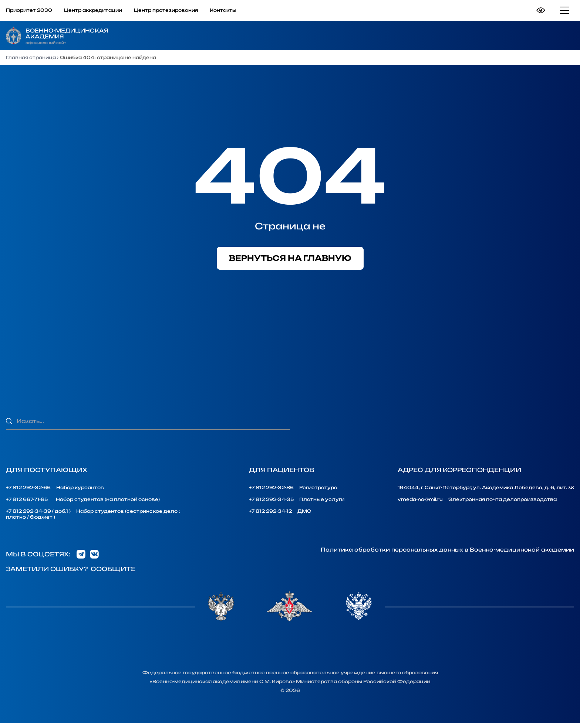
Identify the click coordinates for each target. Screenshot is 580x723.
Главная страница (31, 57)
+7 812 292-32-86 (271, 487)
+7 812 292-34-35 (271, 499)
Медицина (541, 35)
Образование (370, 35)
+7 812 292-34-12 (270, 511)
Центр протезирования (166, 10)
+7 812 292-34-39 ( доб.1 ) (38, 511)
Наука (459, 35)
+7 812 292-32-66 (28, 487)
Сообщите (113, 569)
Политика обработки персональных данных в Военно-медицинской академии (447, 549)
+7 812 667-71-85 (27, 499)
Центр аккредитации (93, 10)
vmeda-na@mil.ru (420, 499)
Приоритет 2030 (29, 10)
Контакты (223, 10)
